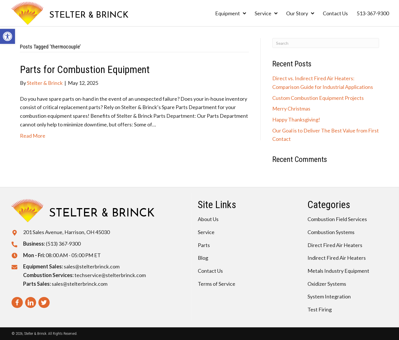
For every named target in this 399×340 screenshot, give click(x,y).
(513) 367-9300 (63, 243)
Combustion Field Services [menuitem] (337, 219)
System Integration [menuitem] (329, 296)
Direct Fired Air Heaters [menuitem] (334, 245)
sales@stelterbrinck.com (92, 266)
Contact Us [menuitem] (210, 271)
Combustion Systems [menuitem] (331, 232)
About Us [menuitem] (208, 219)
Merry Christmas (291, 108)
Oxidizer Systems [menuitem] (326, 284)
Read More (32, 135)
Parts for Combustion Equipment (85, 70)
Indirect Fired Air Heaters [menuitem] (336, 258)
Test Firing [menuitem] (319, 309)
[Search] (325, 43)
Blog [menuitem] (203, 258)
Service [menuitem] (206, 232)
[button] (7, 36)
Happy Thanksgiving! (296, 119)
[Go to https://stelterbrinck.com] (70, 13)
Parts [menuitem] (204, 245)
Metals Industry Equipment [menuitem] (338, 271)
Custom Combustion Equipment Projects (318, 98)
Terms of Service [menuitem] (216, 284)
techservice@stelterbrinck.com (110, 275)
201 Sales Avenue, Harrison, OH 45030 (66, 232)
